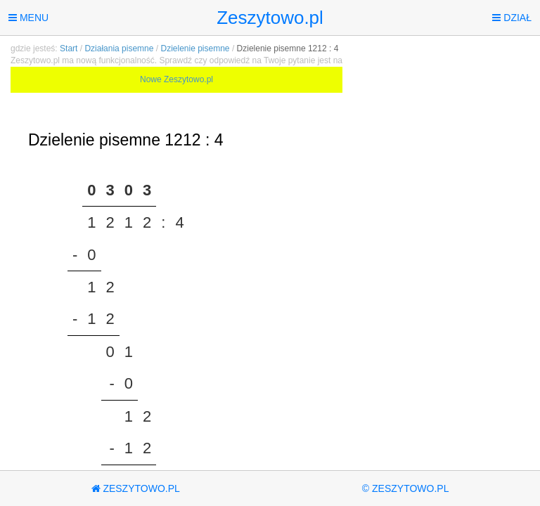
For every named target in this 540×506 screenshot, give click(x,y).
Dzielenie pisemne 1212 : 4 (288, 48)
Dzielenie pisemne (194, 48)
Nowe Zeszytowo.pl (176, 79)
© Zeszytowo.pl (405, 488)
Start (68, 48)
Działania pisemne (118, 48)
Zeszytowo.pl (270, 17)
